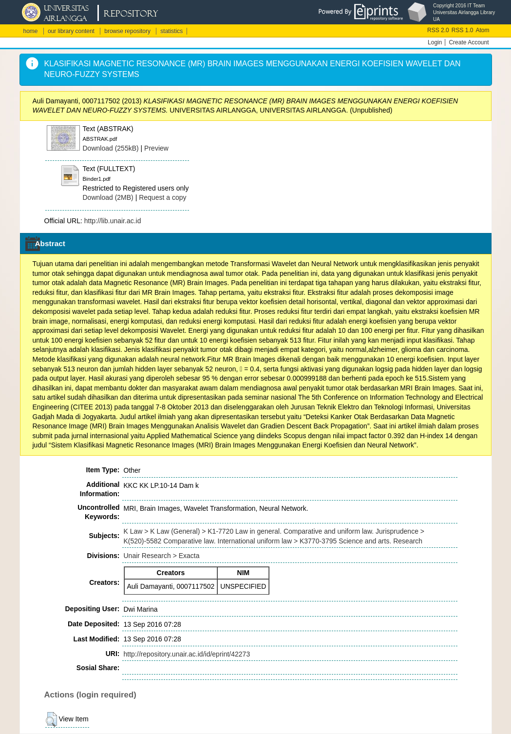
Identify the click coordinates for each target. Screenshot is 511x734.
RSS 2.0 (438, 30)
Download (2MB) (108, 197)
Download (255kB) (111, 148)
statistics (171, 31)
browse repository (127, 31)
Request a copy (162, 197)
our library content (71, 31)
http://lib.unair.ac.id (112, 221)
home (30, 31)
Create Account (469, 42)
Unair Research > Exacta (162, 556)
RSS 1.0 (462, 30)
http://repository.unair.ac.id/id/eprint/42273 (187, 654)
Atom (482, 30)
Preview (156, 148)
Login (435, 42)
